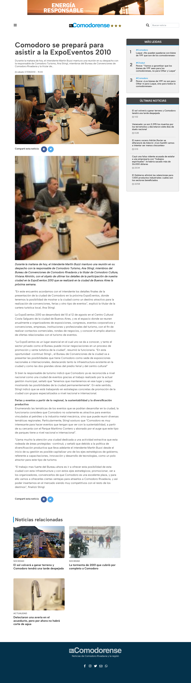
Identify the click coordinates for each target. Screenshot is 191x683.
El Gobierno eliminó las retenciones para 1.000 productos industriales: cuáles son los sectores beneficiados (152, 178)
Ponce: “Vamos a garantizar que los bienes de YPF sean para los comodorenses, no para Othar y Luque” (156, 68)
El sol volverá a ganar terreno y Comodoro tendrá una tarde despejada (38, 566)
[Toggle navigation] (15, 25)
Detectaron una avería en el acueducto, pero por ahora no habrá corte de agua (36, 621)
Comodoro (143, 50)
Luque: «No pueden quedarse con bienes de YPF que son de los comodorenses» (156, 54)
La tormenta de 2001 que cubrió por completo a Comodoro (92, 566)
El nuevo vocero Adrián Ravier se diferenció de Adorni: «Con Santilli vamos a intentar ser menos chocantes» (153, 143)
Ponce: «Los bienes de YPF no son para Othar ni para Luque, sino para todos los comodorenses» (156, 84)
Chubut (141, 63)
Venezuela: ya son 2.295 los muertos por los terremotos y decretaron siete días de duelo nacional (153, 127)
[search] (165, 25)
